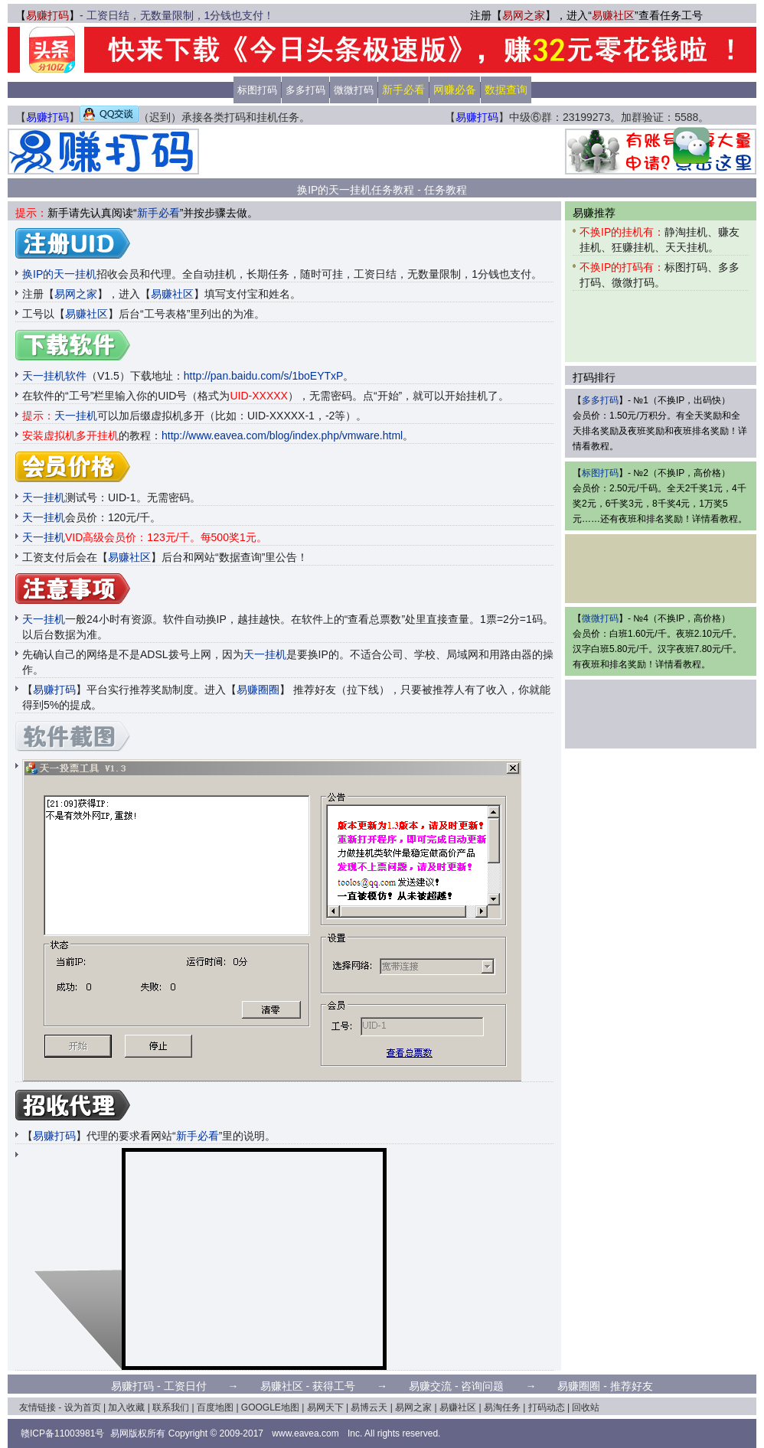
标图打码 (257, 90)
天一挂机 (75, 415)
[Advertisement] (382, 151)
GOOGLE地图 (270, 1407)
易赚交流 (430, 1386)
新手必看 (158, 213)
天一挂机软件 (54, 376)
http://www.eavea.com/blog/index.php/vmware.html (282, 435)
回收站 (585, 1407)
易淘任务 (502, 1407)
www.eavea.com (305, 1433)
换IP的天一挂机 (59, 274)
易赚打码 (47, 15)
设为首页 (82, 1407)
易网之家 (523, 15)
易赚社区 (613, 15)
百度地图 (215, 1407)
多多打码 (305, 90)
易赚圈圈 (258, 689)
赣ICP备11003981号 (62, 1433)
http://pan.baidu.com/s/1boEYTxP (264, 376)
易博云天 (369, 1407)
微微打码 (354, 90)
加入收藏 (126, 1407)
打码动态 (546, 1407)
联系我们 (170, 1407)
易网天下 (325, 1407)
